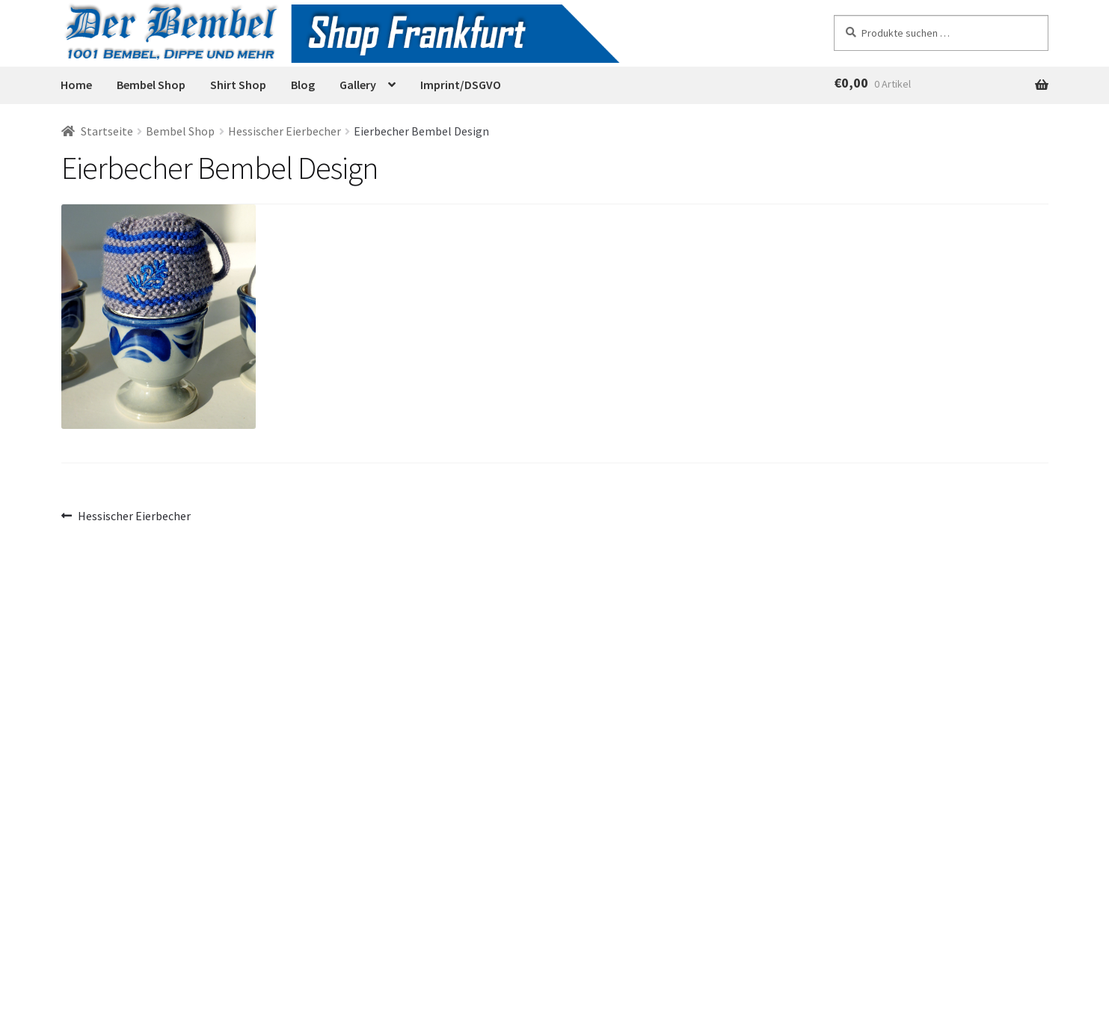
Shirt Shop (238, 84)
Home (76, 84)
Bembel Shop (151, 84)
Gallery (358, 84)
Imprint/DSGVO (460, 84)
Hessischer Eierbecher (284, 131)
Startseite (107, 131)
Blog (303, 84)
